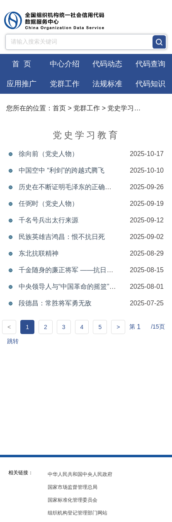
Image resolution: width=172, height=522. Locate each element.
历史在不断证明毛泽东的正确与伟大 (72, 186)
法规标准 (107, 84)
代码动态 (107, 64)
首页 (59, 108)
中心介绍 (65, 64)
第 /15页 (147, 327)
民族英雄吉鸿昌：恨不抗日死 (62, 236)
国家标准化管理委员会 (72, 500)
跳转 (13, 341)
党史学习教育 (127, 108)
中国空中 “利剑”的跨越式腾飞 (61, 170)
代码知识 (150, 84)
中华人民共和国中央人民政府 (80, 474)
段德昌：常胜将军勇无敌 (55, 303)
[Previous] (9, 327)
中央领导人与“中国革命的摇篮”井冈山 (74, 286)
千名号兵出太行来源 (48, 220)
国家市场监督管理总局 (72, 487)
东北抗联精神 (38, 253)
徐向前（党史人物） (48, 153)
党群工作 (65, 84)
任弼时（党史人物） (48, 203)
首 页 (21, 64)
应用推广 (21, 84)
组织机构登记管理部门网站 (77, 513)
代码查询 (150, 64)
